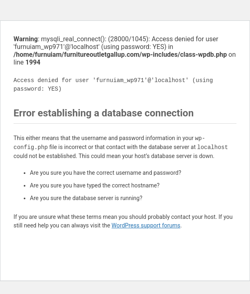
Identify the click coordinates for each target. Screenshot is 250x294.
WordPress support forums (146, 225)
